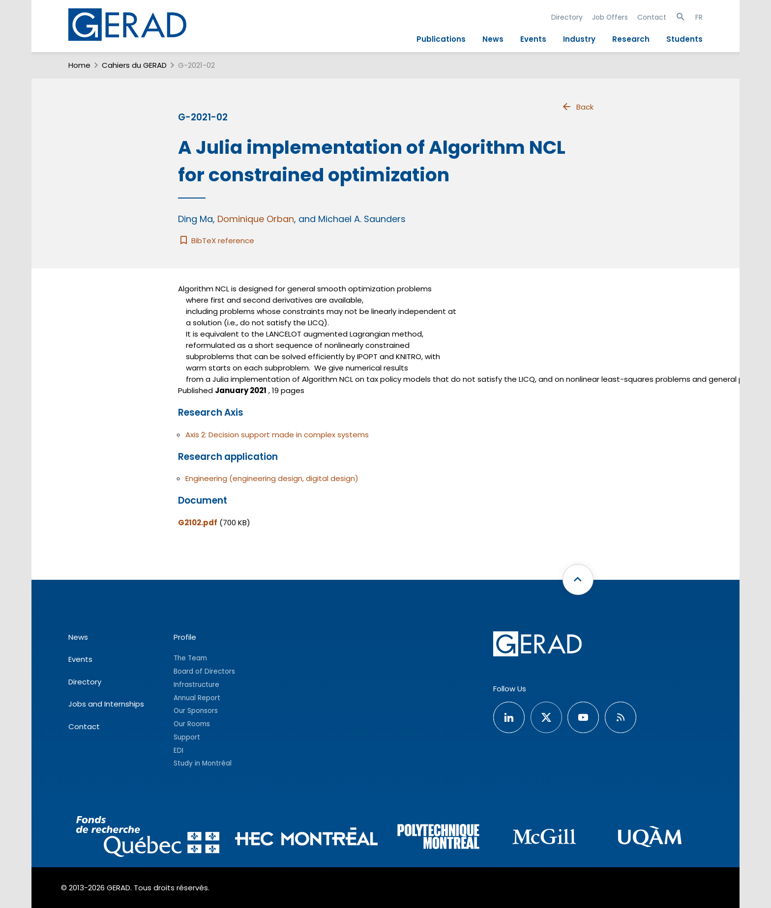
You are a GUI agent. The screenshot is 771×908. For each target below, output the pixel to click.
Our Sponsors (196, 710)
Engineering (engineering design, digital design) (271, 478)
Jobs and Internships (106, 704)
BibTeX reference (216, 240)
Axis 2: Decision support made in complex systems (277, 434)
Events (533, 39)
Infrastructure (196, 684)
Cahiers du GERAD (134, 65)
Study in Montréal (203, 763)
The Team (190, 658)
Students (684, 39)
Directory (567, 17)
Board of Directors (204, 671)
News (493, 39)
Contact (651, 17)
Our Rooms (192, 724)
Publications (441, 39)
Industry (579, 39)
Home (79, 65)
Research (631, 39)
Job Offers (610, 17)
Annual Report (197, 698)
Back (577, 107)
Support (187, 737)
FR (699, 17)
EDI (178, 750)
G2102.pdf (197, 522)
